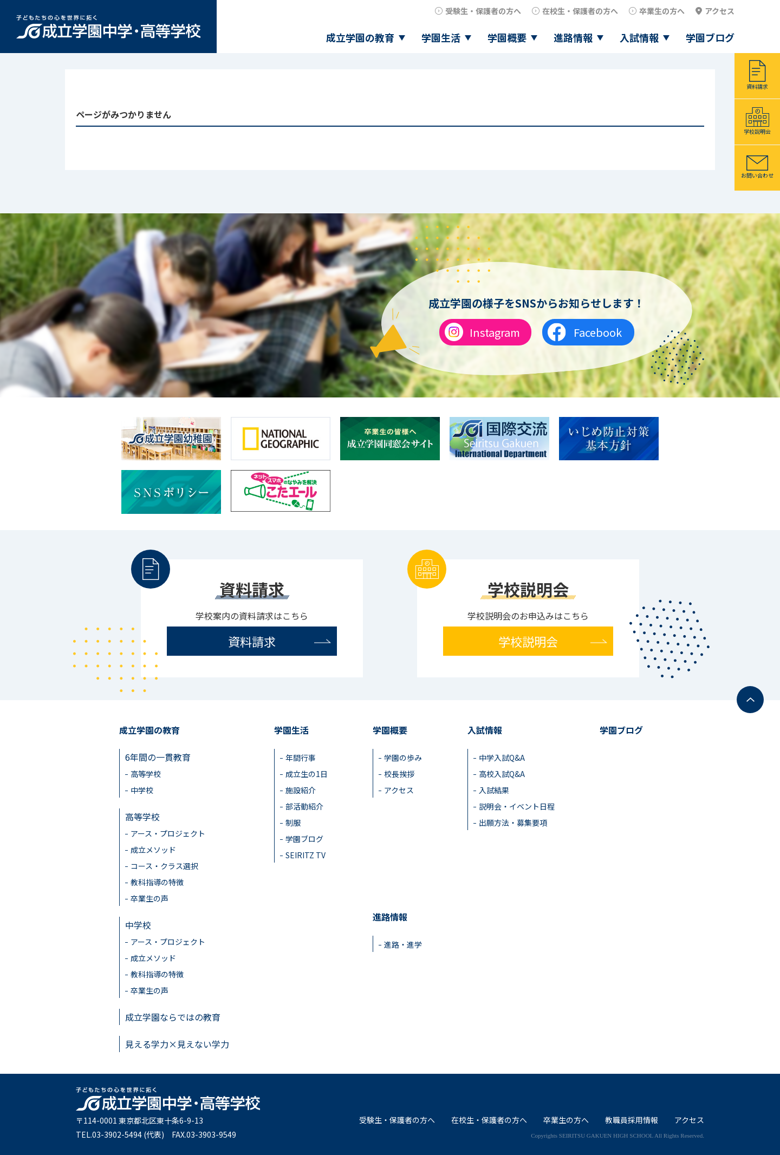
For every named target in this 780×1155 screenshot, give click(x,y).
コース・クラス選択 (164, 865)
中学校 (142, 790)
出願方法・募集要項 (513, 822)
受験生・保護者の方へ (483, 10)
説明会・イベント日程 (517, 806)
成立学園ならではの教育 (172, 1016)
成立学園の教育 (360, 37)
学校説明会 (757, 131)
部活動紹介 (304, 806)
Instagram (495, 332)
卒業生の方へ (662, 10)
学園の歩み (403, 757)
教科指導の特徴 (157, 882)
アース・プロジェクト (168, 833)
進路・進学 (403, 944)
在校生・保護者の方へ (580, 10)
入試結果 (494, 790)
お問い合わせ (757, 175)
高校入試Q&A (502, 773)
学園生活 (440, 37)
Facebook (598, 332)
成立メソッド (153, 849)
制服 (293, 822)
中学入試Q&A (502, 757)
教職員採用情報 (631, 1119)
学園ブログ (710, 37)
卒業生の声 (149, 898)
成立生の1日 (306, 773)
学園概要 (506, 37)
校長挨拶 (399, 773)
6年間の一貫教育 (158, 757)
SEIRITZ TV (305, 855)
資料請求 (757, 86)
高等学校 (146, 773)
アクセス (719, 10)
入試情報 (639, 37)
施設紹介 (300, 790)
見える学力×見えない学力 (177, 1043)
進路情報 (573, 37)
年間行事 (300, 757)
